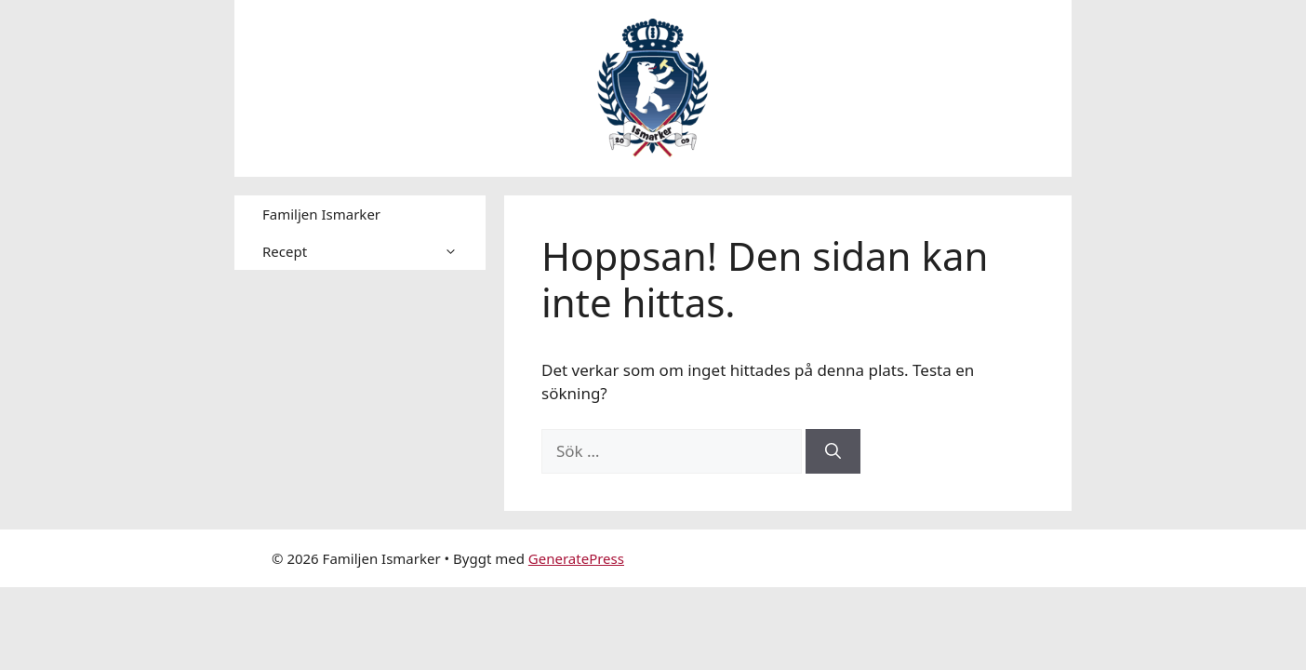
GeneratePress (576, 558)
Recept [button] (374, 251)
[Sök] (833, 451)
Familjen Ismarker (321, 214)
